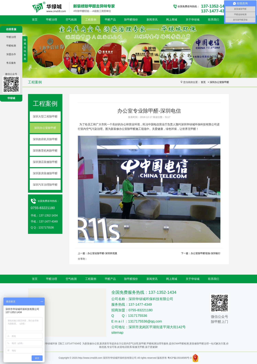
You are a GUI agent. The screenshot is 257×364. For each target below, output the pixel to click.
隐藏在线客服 (25, 49)
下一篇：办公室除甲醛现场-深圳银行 (200, 253)
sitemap (117, 332)
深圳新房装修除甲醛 (45, 173)
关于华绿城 (192, 19)
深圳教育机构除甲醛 (45, 150)
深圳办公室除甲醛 (219, 82)
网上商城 (171, 19)
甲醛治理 (51, 19)
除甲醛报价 (131, 19)
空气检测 (71, 19)
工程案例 (90, 19)
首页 (34, 19)
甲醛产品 (110, 19)
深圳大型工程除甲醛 (45, 116)
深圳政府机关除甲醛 (45, 139)
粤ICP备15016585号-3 (179, 357)
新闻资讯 (152, 19)
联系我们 (213, 19)
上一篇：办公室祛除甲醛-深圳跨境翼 (97, 253)
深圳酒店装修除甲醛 (45, 161)
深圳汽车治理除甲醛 (45, 184)
